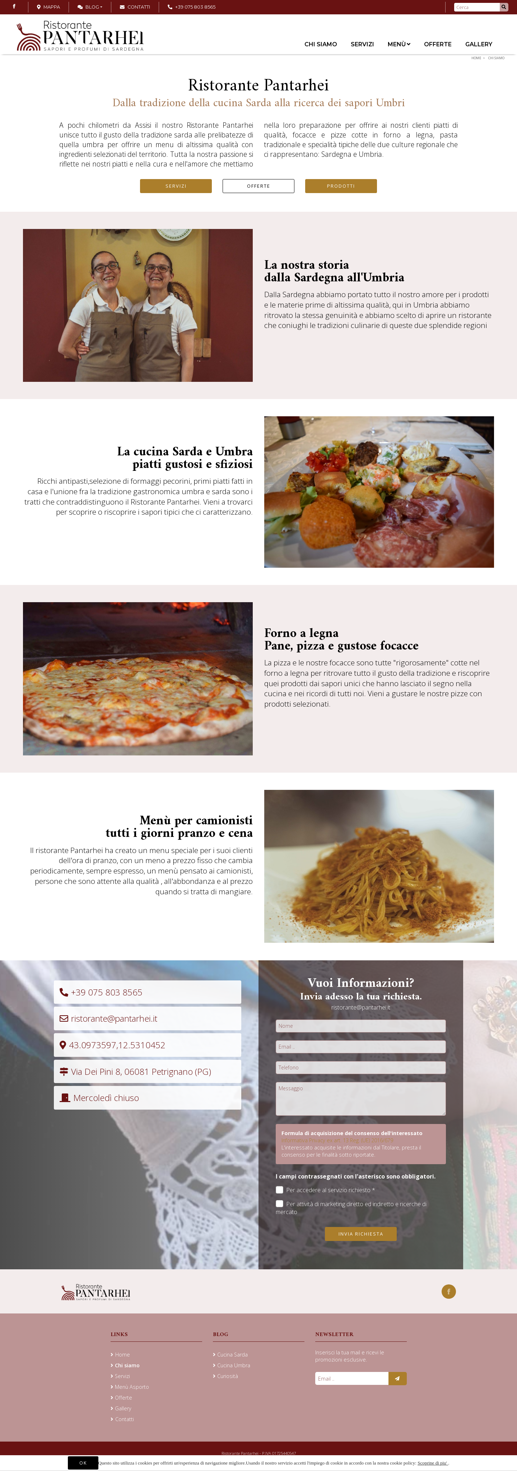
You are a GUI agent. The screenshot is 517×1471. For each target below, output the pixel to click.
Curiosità (227, 1376)
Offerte (438, 44)
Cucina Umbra (233, 1365)
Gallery (478, 44)
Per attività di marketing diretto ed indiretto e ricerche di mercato (351, 1208)
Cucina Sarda (232, 1354)
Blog (88, 7)
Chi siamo (320, 44)
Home (476, 58)
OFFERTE (258, 186)
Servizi (362, 44)
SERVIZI (176, 186)
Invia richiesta (361, 1234)
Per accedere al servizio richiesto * (325, 1190)
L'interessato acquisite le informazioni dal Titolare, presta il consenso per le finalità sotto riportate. (351, 1151)
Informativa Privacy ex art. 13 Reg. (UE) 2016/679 (337, 1140)
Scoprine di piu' (433, 1463)
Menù (399, 44)
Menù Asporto (132, 1386)
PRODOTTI (341, 186)
